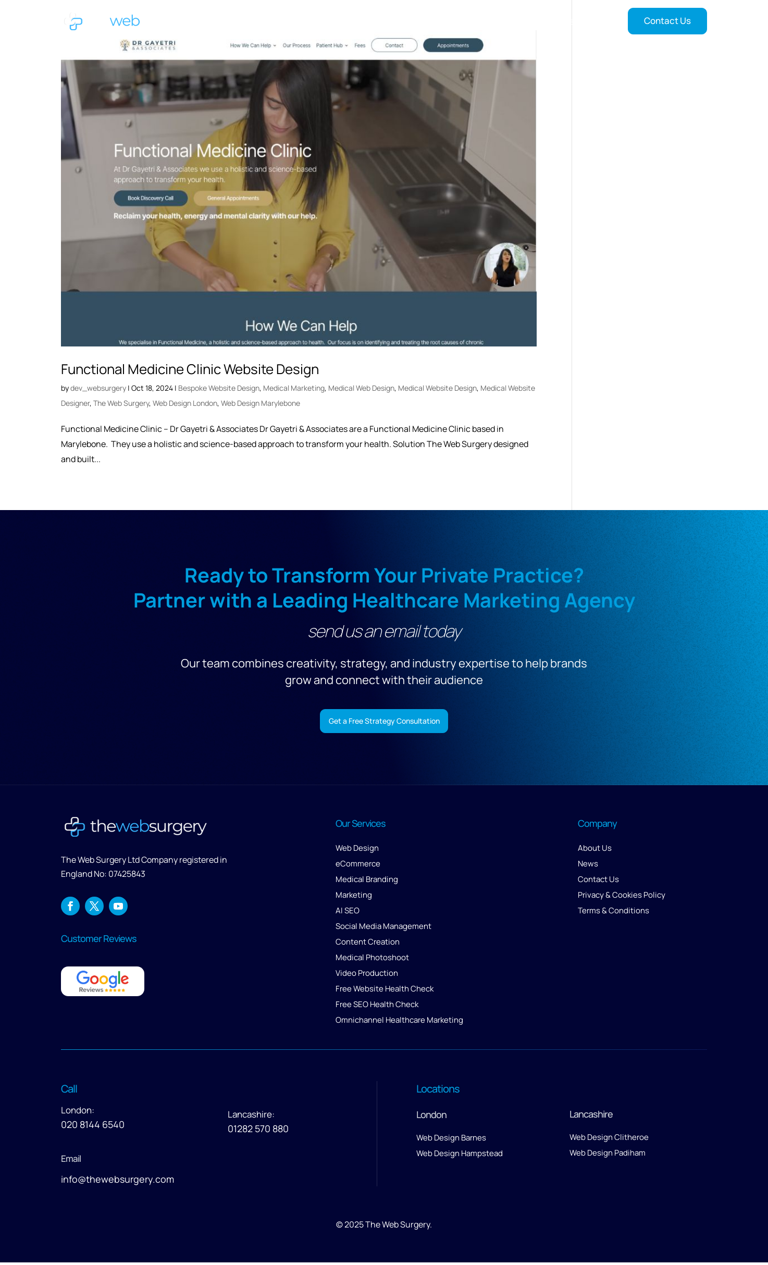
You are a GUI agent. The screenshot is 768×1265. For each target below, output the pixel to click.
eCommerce (358, 866)
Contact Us (667, 21)
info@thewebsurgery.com (117, 1181)
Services (382, 21)
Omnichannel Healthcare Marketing (399, 1022)
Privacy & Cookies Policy (621, 897)
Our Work (440, 21)
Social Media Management (383, 928)
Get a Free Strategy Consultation (384, 722)
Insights (578, 21)
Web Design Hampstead (459, 1155)
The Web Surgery (121, 403)
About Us (595, 850)
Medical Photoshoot (372, 959)
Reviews (533, 21)
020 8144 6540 (93, 1127)
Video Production (367, 975)
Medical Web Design (361, 388)
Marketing (354, 897)
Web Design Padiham (607, 1155)
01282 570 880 (258, 1131)
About (481, 21)
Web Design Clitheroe (609, 1139)
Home (341, 21)
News (588, 866)
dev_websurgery (98, 388)
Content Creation (368, 944)
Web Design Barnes (451, 1140)
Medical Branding (367, 881)
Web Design (357, 850)
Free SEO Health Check (377, 1006)
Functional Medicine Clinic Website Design (190, 368)
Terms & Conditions (613, 913)
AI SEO (348, 913)
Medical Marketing (294, 388)
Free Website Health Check (384, 991)
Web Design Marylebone (260, 403)
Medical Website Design (437, 388)
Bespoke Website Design (218, 388)
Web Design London (185, 403)
